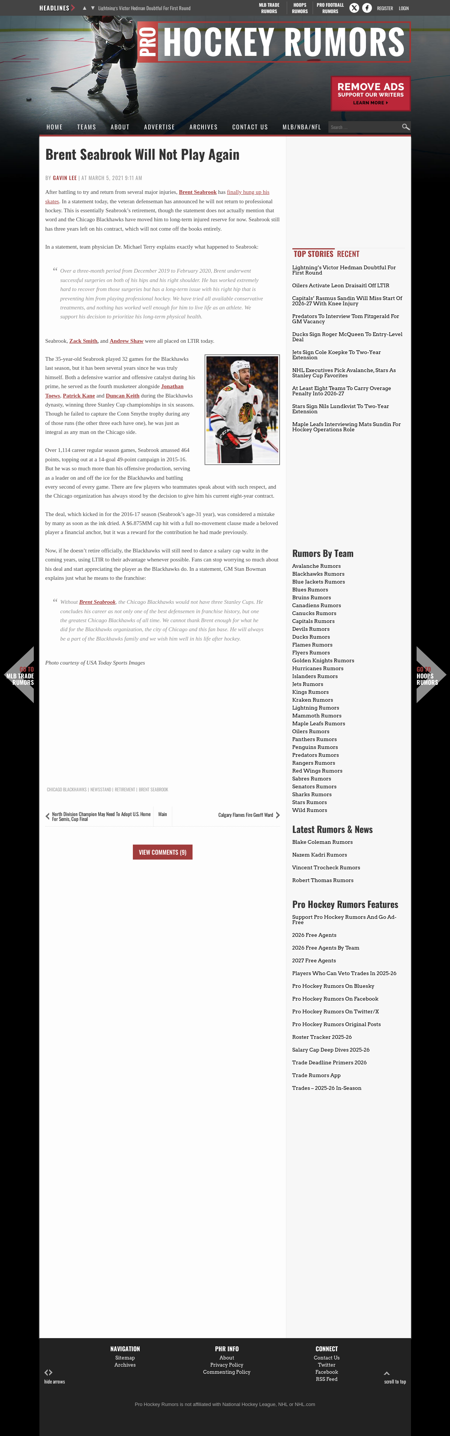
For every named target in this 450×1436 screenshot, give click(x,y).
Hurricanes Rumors (318, 668)
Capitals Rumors (313, 621)
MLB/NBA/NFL (302, 126)
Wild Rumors (309, 810)
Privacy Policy (227, 1365)
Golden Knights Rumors (323, 660)
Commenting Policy (226, 1372)
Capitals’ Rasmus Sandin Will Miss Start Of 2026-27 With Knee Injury (347, 300)
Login (404, 8)
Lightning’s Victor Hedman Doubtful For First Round (144, 8)
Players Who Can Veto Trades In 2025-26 (344, 973)
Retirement (125, 789)
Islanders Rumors (315, 676)
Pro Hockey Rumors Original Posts (336, 1024)
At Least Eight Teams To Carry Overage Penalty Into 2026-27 (341, 390)
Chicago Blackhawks (67, 789)
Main (162, 814)
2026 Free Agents (314, 935)
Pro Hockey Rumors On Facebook (335, 999)
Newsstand (100, 789)
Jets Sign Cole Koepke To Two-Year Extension (336, 354)
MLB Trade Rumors (20, 676)
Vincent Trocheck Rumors (326, 867)
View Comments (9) (163, 852)
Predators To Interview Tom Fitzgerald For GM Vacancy (345, 318)
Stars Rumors (309, 802)
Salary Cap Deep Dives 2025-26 (331, 1050)
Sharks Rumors (312, 794)
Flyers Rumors (311, 653)
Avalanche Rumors (316, 566)
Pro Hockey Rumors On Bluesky (333, 986)
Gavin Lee (65, 178)
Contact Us (250, 126)
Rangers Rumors (314, 763)
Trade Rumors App (316, 1075)
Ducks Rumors (311, 637)
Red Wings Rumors (317, 771)
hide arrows (54, 1377)
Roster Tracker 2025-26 (322, 1037)
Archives (204, 126)
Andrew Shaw (126, 341)
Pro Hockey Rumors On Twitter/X (335, 1011)
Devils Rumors (311, 629)
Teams (86, 126)
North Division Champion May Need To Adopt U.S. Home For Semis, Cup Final (101, 816)
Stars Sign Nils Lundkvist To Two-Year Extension (340, 408)
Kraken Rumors (312, 700)
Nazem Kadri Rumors (319, 855)
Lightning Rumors (315, 708)
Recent (348, 253)
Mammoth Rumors (317, 716)
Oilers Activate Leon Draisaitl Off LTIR (341, 285)
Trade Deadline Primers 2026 (329, 1062)
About (120, 126)
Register (385, 8)
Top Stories (313, 253)
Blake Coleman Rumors (322, 842)
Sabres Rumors (311, 779)
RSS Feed (327, 1379)
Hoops (300, 8)
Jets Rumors (308, 684)
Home (55, 126)
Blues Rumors (310, 590)
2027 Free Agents (314, 960)
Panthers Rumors (314, 739)
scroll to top (395, 1377)
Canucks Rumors (314, 613)
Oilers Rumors (311, 731)
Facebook (326, 1372)
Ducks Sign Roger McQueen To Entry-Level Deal (347, 336)
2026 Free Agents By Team (326, 948)
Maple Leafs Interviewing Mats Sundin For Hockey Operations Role (346, 426)
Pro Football (330, 8)
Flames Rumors (312, 645)
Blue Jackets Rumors (318, 582)
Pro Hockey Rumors (66, 26)
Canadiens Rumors (316, 605)
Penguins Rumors (315, 747)
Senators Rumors (314, 786)
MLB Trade (269, 8)
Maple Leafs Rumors (318, 723)
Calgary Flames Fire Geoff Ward (245, 814)
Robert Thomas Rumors (323, 880)
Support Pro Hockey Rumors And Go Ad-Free (344, 919)
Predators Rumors (315, 755)
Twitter (327, 1365)
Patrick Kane (79, 396)
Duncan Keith (123, 396)
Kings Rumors (310, 692)
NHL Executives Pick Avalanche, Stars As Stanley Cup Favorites (344, 372)
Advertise (159, 126)
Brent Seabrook (198, 192)
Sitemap (125, 1358)
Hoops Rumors (427, 676)
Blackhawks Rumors (318, 574)
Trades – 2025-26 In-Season (327, 1088)
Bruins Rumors (311, 597)
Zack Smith (83, 341)
